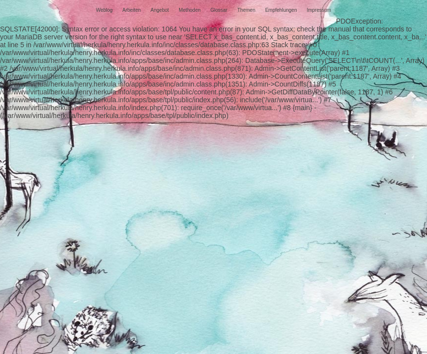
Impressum (318, 10)
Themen (246, 10)
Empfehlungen (281, 10)
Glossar (219, 10)
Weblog (104, 10)
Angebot (160, 10)
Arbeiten (131, 10)
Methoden (189, 10)
